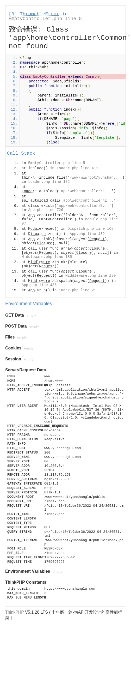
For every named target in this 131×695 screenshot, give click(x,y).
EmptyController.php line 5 (45, 18)
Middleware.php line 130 (90, 276)
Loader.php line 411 (77, 168)
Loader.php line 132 (49, 182)
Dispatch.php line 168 (90, 229)
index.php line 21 (77, 290)
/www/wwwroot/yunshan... (95, 178)
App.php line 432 (87, 234)
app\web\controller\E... (86, 191)
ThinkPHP (14, 612)
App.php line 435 (39, 285)
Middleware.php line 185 (47, 257)
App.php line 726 (45, 210)
